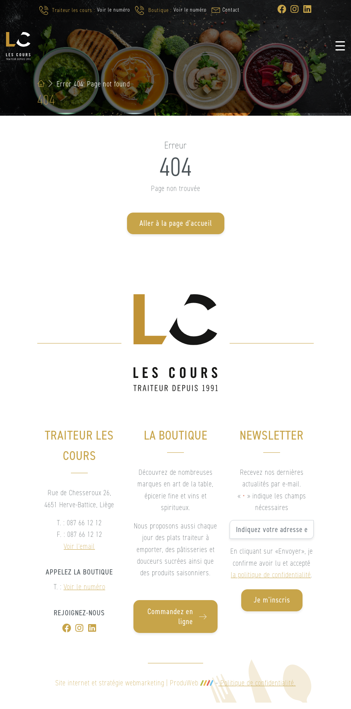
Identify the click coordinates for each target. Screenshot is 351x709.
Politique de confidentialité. (257, 683)
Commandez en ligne (177, 617)
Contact (231, 10)
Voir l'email (79, 546)
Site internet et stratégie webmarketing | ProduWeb (134, 683)
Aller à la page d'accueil (175, 223)
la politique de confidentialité (271, 575)
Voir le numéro (113, 10)
